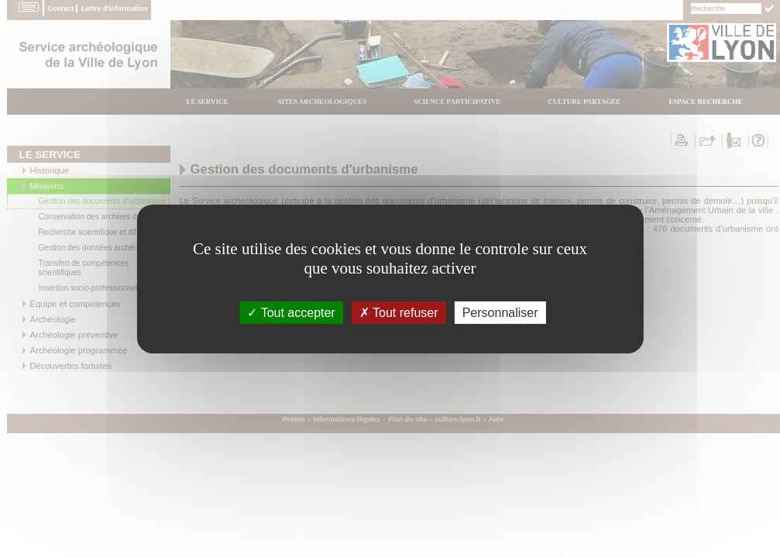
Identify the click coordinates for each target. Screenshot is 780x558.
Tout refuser (398, 312)
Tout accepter (291, 312)
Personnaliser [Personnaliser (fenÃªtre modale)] (500, 312)
